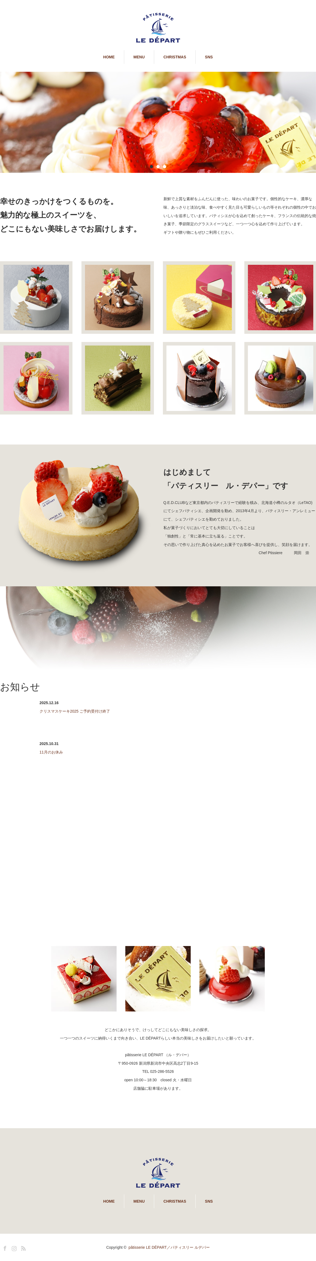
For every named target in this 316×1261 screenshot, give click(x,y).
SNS (209, 57)
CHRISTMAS (174, 57)
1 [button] (151, 166)
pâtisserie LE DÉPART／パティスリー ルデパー (169, 1247)
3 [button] (164, 166)
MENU (139, 57)
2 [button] (158, 166)
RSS (23, 1247)
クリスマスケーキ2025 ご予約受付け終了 (75, 711)
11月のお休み (51, 752)
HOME (109, 57)
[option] (158, 122)
